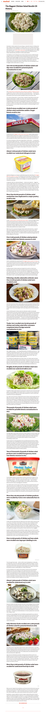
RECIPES (12, 1)
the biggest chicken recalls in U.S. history (30, 261)
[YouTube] (27, 1)
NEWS (22, 1)
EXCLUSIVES (18, 1)
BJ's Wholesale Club (36, 172)
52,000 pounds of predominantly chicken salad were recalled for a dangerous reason (24, 91)
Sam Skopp (8, 10)
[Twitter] (29, 1)
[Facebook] (26, 1)
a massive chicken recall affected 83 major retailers (18, 220)
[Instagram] (31, 1)
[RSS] (36, 1)
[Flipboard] (35, 1)
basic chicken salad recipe (20, 50)
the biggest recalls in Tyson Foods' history (21, 134)
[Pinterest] (33, 1)
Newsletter (41, 1)
